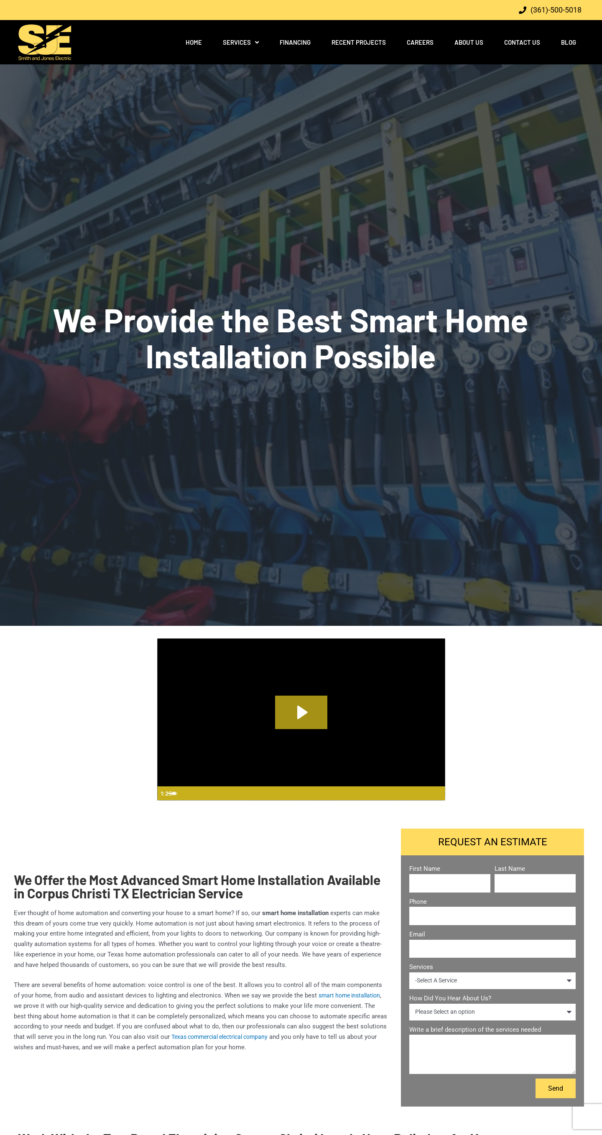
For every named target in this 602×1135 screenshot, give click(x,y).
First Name (424, 868)
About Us (468, 42)
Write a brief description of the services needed (475, 1029)
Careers (420, 42)
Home (194, 42)
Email (417, 934)
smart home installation (352, 995)
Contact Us (522, 42)
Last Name (510, 868)
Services (241, 42)
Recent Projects (359, 42)
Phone (418, 901)
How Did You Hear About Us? (450, 998)
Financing (295, 42)
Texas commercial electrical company (224, 1037)
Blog (568, 42)
